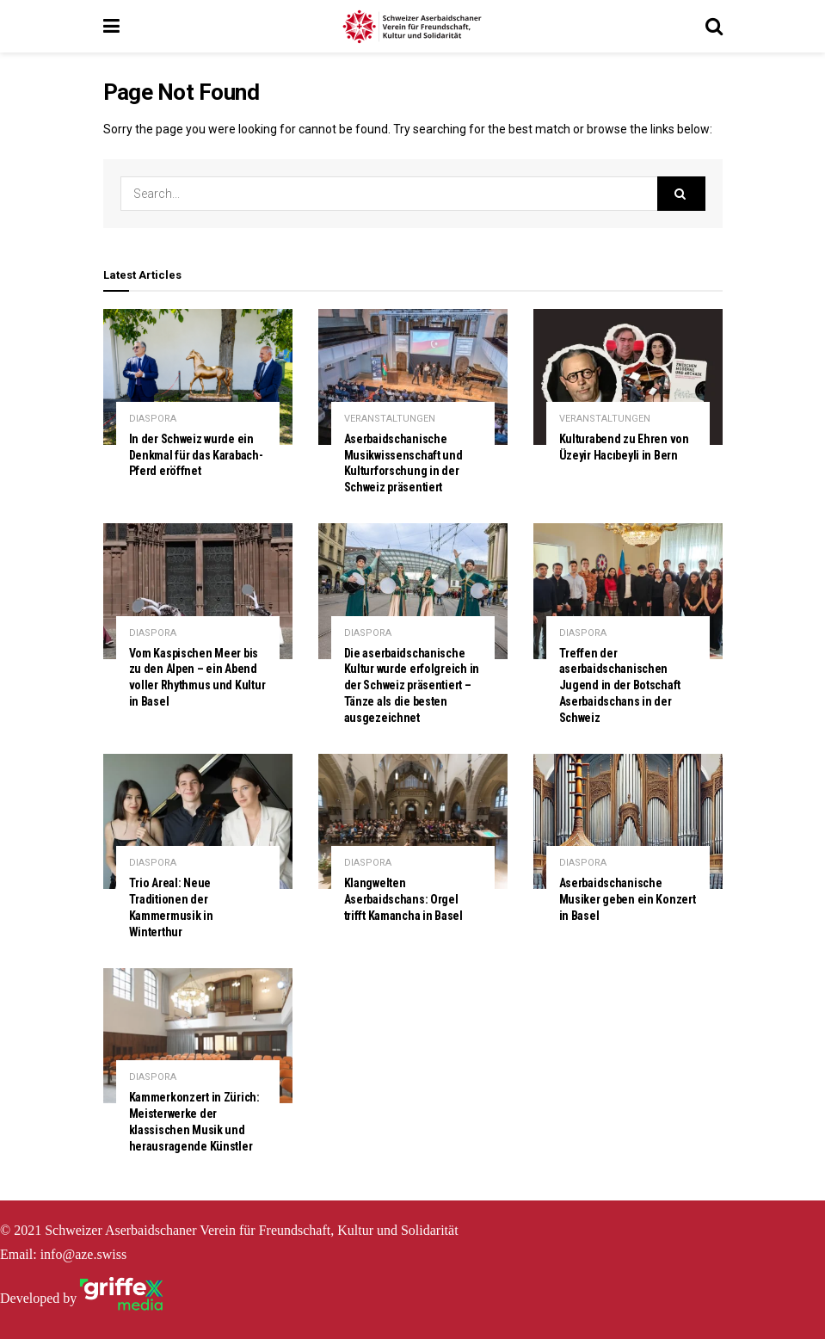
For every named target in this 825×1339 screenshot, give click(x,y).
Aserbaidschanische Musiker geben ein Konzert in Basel (627, 899)
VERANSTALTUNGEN (389, 418)
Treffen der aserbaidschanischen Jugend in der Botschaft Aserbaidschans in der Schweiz (620, 685)
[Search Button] (681, 193)
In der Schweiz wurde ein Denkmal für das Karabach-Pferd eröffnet (196, 455)
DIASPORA (152, 418)
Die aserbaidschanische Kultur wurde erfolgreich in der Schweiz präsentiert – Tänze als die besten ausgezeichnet (411, 685)
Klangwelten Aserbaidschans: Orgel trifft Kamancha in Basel (403, 899)
